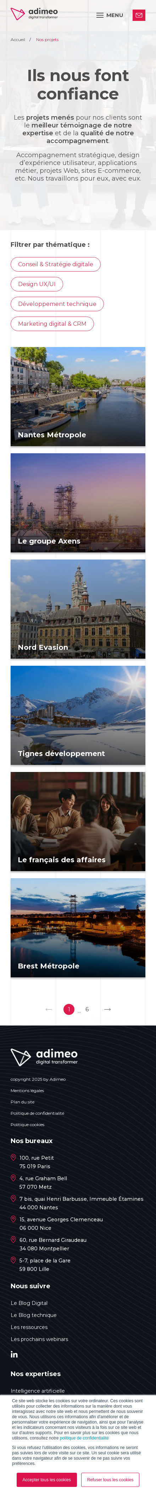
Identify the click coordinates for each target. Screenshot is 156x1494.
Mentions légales (27, 1090)
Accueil (18, 39)
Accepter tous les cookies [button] (47, 1479)
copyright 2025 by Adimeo (38, 1079)
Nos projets (47, 39)
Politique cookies (27, 1124)
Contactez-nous (139, 15)
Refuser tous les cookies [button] (110, 1479)
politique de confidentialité (84, 1438)
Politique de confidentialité (37, 1113)
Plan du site (22, 1101)
